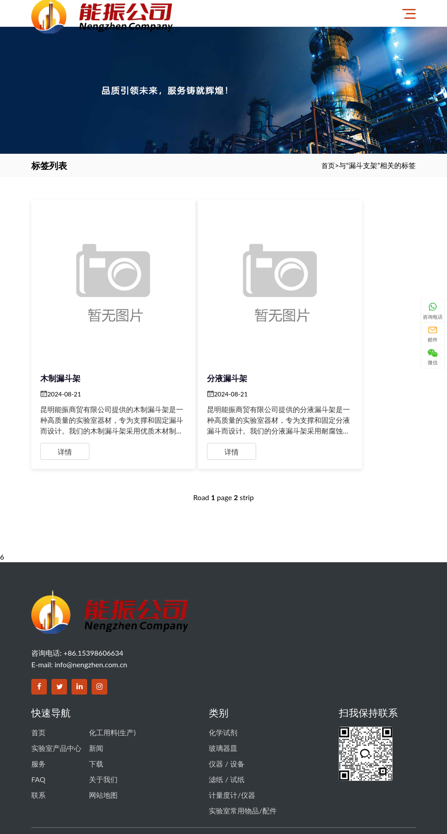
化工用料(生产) (112, 693)
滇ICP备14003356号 (272, 789)
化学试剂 (223, 693)
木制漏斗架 (60, 337)
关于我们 (103, 733)
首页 (327, 165)
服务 (38, 720)
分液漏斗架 (191, 337)
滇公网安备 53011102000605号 (351, 789)
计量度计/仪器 (232, 746)
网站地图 (103, 746)
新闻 (96, 706)
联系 (38, 746)
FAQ (38, 733)
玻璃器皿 (223, 706)
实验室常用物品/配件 (242, 759)
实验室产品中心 (56, 706)
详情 (65, 410)
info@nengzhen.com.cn (91, 626)
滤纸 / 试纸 (226, 733)
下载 (96, 720)
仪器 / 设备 (226, 720)
